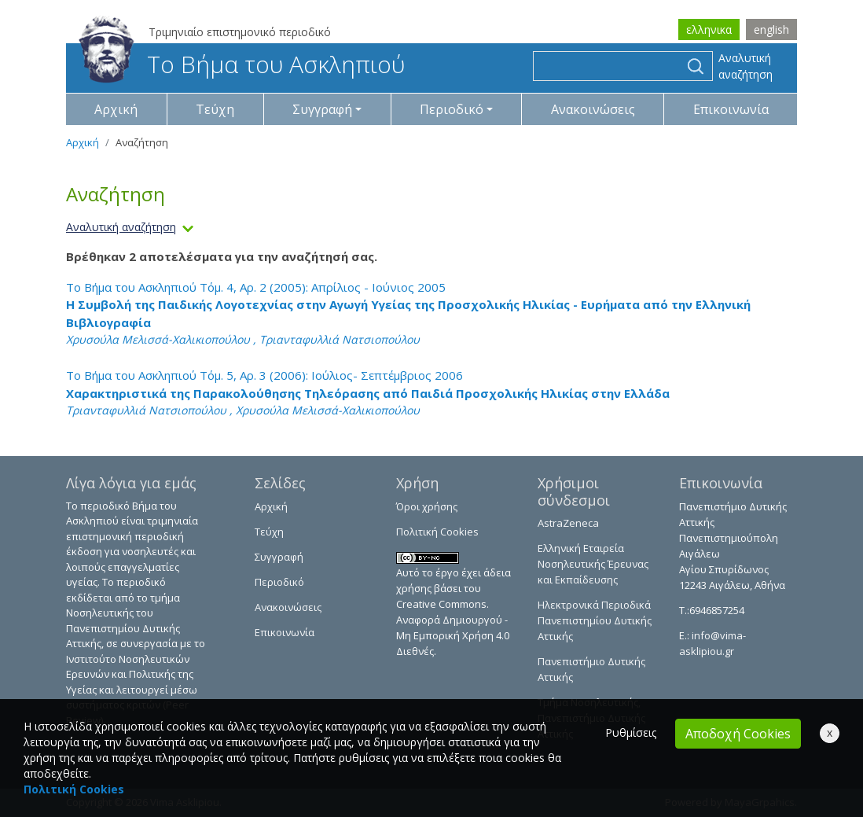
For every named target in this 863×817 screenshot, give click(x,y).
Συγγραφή (279, 557)
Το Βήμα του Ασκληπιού (242, 64)
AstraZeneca (568, 523)
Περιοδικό (279, 582)
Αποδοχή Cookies (738, 733)
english (771, 29)
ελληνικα (709, 29)
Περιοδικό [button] (451, 109)
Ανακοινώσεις (593, 109)
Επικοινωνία (731, 109)
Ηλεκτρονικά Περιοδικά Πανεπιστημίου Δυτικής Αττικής (595, 620)
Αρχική (116, 109)
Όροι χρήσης (426, 506)
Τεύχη (215, 109)
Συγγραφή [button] (322, 109)
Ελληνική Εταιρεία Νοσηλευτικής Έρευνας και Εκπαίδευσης (593, 564)
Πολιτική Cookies (437, 531)
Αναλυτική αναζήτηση (745, 66)
